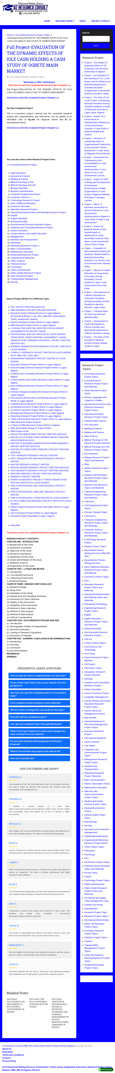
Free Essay (89, 653)
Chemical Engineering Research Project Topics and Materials (96, 494)
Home (47, 21)
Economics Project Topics (96, 577)
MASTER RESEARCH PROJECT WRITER (30, 464)
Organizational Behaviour (23, 258)
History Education (19, 230)
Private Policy (91, 873)
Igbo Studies (90, 717)
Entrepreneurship (19, 221)
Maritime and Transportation (24, 239)
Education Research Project (24, 209)
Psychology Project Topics (97, 880)
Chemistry (89, 501)
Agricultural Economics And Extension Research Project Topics (97, 407)
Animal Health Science (95, 421)
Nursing (14, 282)
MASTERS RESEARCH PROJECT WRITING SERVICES (36, 473)
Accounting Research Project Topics (26, 77)
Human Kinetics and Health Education (29, 233)
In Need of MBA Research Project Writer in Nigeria (35, 425)
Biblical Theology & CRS (22, 182)
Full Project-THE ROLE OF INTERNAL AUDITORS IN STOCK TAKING (39, 1003)
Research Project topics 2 (96, 916)
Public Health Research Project (26, 273)
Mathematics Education (22, 252)
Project (87, 876)
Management (17, 236)
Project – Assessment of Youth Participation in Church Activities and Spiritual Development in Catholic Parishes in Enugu (97, 327)
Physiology (89, 854)
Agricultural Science (20, 176)
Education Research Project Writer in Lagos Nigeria (36, 364)
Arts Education (91, 425)
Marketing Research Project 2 (25, 246)
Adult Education (18, 173)
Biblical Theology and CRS (23, 185)
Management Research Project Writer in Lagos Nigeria (37, 413)
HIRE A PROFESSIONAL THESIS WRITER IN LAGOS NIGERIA (40, 498)
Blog (86, 464)
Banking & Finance (19, 179)
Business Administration (22, 191)
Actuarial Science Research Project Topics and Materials (96, 383)
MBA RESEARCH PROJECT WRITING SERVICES (33, 310)
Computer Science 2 (20, 197)
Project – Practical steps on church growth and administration (96, 314)
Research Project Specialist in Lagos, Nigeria (32, 516)
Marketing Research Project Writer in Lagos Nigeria (36, 416)
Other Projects (18, 261)
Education (15, 525)
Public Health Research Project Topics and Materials (95, 891)
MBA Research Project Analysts (26, 422)
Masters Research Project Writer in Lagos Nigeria (35, 322)
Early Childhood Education (23, 203)
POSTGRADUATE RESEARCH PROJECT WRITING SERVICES (40, 470)
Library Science (92, 742)
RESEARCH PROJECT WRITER (25, 476)
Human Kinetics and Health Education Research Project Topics (97, 704)
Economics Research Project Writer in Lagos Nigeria (36, 410)
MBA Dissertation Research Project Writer (31, 428)
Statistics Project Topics (95, 937)
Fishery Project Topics (95, 643)
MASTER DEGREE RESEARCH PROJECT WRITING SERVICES (40, 467)
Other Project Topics (94, 847)
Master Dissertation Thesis (97, 784)
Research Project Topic (95, 912)
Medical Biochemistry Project (25, 255)
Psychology (16, 267)
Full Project (89, 664)
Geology (88, 679)
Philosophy (89, 850)
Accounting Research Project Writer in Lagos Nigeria (36, 407)
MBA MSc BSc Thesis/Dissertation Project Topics (93, 794)
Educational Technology (95, 604)
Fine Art (88, 639)
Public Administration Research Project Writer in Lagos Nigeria (41, 419)
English (14, 215)
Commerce (89, 516)
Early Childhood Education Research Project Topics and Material (96, 570)
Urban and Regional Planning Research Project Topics (97, 958)
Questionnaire (91, 908)
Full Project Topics (93, 668)
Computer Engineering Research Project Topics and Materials (96, 523)
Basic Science (91, 436)
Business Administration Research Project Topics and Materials (96, 478)
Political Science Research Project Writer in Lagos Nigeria (39, 404)
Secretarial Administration (96, 920)
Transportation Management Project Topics (94, 948)
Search (86, 33)
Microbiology (90, 822)
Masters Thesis (64, 21)
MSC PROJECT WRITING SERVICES (28, 307)
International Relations (95, 738)
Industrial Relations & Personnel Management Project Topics (96, 724)
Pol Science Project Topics (97, 862)
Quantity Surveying (93, 905)
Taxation (88, 941)
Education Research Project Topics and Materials (94, 587)
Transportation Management (24, 279)
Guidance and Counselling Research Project (32, 227)
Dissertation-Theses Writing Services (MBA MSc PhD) (97, 553)
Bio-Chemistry (91, 453)
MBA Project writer (20, 431)
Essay (83, 21)
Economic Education (20, 206)
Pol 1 (86, 858)
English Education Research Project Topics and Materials (96, 621)
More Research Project (22, 276)
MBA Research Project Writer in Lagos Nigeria (33, 325)
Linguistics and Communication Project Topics (95, 752)
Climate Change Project (96, 512)
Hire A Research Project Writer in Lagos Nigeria (34, 513)
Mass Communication (21, 249)
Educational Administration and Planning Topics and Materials (97, 597)
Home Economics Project (96, 693)
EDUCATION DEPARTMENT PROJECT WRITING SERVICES (39, 434)
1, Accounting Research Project (22, 165)
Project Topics (100, 21)
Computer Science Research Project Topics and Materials (96, 532)
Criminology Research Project (25, 200)
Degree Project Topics (95, 546)
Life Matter (89, 745)
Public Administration (21, 270)
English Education (19, 218)
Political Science (18, 264)
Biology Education (19, 188)
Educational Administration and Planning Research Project (38, 212)
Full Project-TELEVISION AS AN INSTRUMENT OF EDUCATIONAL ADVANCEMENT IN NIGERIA (15, 1005)
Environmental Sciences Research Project (31, 224)
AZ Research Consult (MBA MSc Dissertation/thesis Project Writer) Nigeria (38, 1045)
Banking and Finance (94, 432)
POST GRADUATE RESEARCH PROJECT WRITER (34, 455)
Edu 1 (86, 580)
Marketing (15, 242)
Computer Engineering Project (25, 194)
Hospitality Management (96, 697)
